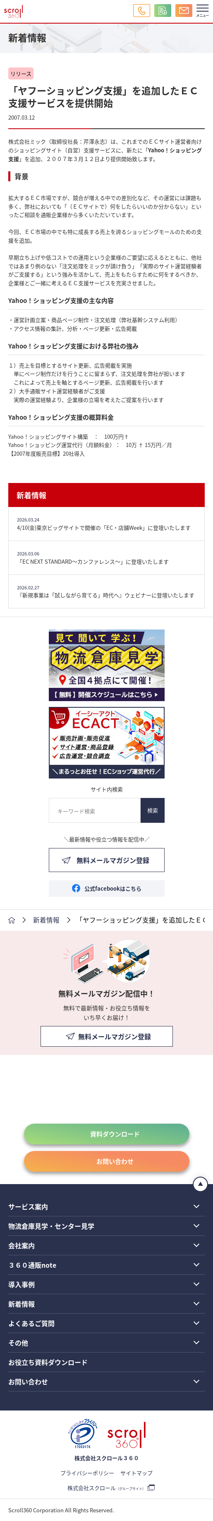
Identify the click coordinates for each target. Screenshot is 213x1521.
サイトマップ (136, 1473)
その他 (18, 1343)
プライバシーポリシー (87, 1473)
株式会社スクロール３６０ (106, 1458)
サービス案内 (28, 1206)
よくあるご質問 (31, 1323)
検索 (152, 810)
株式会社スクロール (106, 1488)
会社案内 (21, 1245)
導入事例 (21, 1284)
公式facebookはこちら (112, 888)
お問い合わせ (115, 1161)
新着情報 (31, 495)
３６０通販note (32, 1265)
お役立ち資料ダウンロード (48, 1362)
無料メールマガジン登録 (113, 860)
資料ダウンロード (115, 1133)
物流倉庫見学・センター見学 (51, 1226)
